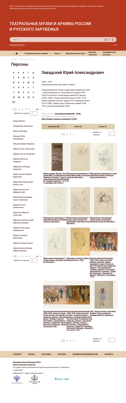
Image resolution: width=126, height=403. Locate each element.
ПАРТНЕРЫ (61, 354)
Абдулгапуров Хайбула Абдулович (22, 175)
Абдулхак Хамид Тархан (23, 243)
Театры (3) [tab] (103, 126)
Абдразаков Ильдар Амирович (21, 168)
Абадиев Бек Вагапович (23, 126)
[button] (37, 53)
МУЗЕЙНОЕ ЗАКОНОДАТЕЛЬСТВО (85, 354)
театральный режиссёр (65, 114)
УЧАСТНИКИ (46, 354)
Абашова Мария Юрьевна (24, 144)
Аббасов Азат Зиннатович (24, 149)
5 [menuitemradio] (29, 109)
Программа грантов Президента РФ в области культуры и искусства (27, 363)
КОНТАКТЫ (109, 354)
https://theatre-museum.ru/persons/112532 (59, 119)
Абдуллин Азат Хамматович (19, 206)
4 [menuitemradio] (25, 109)
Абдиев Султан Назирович (24, 154)
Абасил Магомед (20, 131)
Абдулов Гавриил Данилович (20, 236)
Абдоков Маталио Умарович (20, 160)
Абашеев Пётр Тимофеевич (19, 137)
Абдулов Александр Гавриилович (21, 229)
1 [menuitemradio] (15, 109)
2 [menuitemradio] (18, 109)
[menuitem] (73, 133)
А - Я (115, 45)
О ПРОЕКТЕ (17, 354)
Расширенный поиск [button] (17, 45)
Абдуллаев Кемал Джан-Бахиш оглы (23, 183)
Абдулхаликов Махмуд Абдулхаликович (22, 249)
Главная (14, 59)
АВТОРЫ (31, 354)
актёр (78, 114)
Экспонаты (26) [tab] (53, 126)
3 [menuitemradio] (22, 109)
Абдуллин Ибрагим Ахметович (21, 213)
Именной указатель (93, 53)
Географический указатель (109, 53)
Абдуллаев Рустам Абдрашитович (21, 190)
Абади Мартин (19, 121)
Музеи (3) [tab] (78, 126)
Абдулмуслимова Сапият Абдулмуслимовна (23, 221)
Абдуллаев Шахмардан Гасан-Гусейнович (22, 198)
